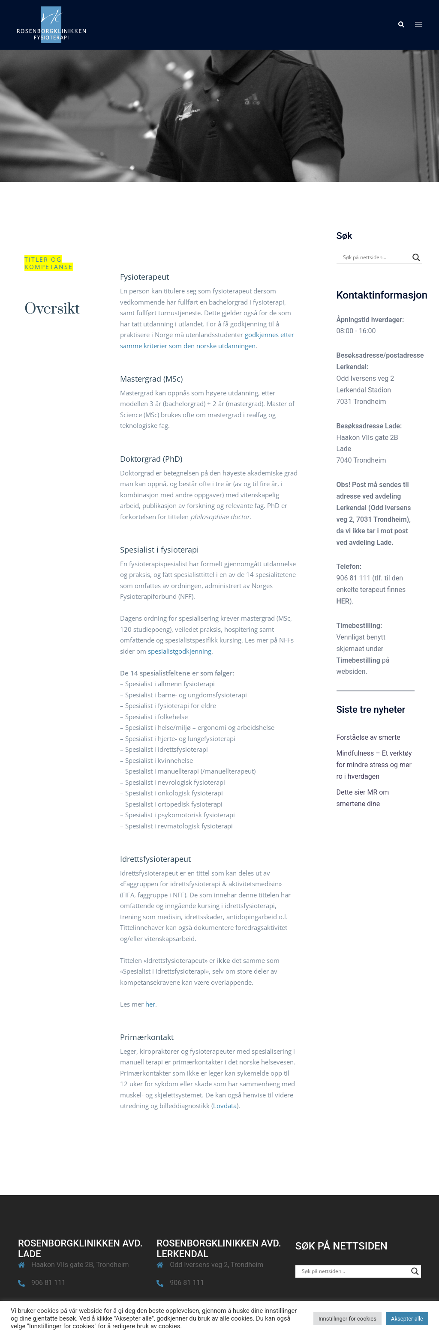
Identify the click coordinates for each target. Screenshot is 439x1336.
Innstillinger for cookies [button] (347, 1318)
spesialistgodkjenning (179, 651)
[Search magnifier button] (416, 257)
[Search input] (375, 257)
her (150, 1004)
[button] (400, 24)
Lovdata (225, 1105)
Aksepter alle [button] (407, 1318)
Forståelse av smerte (368, 737)
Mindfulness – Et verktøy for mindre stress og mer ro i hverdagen (374, 764)
